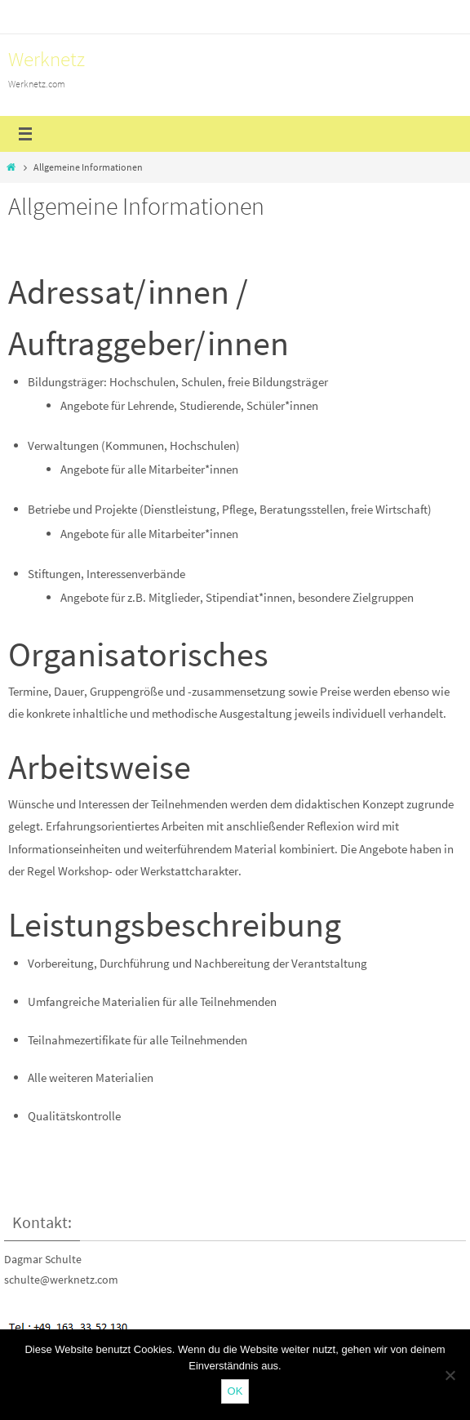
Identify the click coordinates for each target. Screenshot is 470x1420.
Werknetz (46, 59)
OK (235, 1391)
